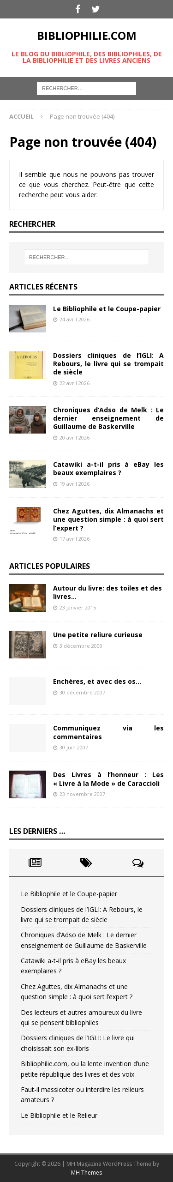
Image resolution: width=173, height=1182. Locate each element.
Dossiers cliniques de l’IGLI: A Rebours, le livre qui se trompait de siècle (108, 363)
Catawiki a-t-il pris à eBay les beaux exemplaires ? (108, 468)
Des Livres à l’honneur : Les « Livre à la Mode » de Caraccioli (108, 778)
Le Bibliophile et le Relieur (59, 1115)
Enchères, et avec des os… (97, 681)
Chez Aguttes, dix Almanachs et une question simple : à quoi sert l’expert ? (108, 519)
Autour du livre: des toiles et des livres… (107, 592)
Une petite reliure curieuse (98, 634)
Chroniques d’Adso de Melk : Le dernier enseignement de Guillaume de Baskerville (108, 418)
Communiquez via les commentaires (108, 732)
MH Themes (86, 1172)
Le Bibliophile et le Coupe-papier (107, 308)
